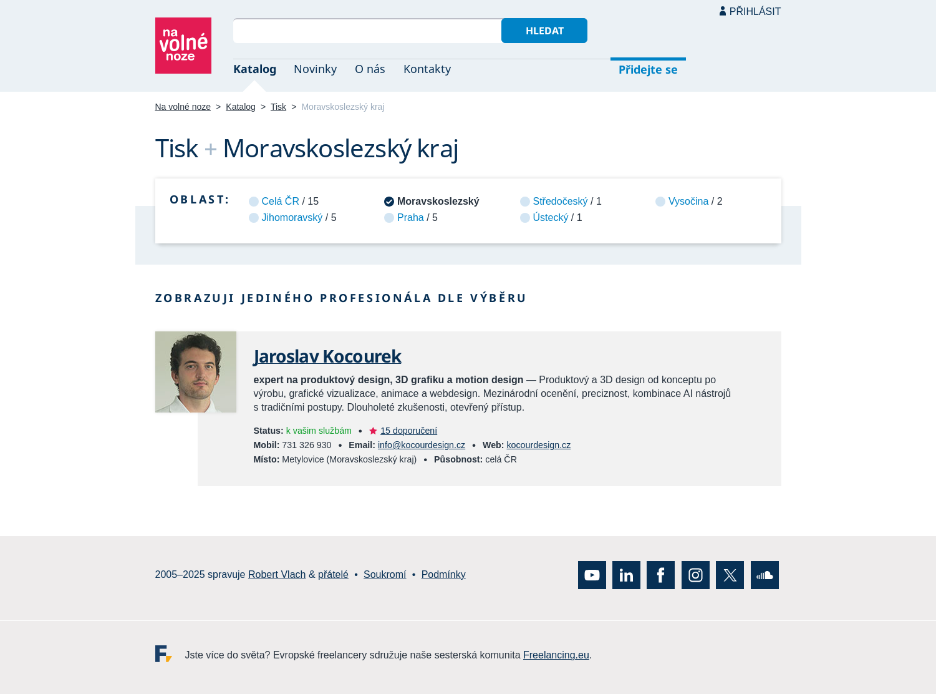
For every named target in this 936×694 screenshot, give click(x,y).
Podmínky (444, 574)
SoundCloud (765, 575)
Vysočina (688, 201)
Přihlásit (755, 11)
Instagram (696, 575)
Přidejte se (648, 69)
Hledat (545, 30)
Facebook (661, 575)
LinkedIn (626, 575)
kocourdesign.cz (538, 445)
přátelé (333, 574)
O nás (370, 68)
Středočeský (560, 201)
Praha (410, 217)
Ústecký (551, 217)
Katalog (254, 68)
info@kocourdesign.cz (421, 445)
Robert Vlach (277, 574)
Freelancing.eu (170, 653)
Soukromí (385, 574)
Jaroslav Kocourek (328, 356)
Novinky (315, 68)
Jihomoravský (292, 217)
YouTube (592, 575)
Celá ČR (280, 201)
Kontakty (427, 68)
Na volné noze (183, 107)
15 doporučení (408, 431)
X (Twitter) (730, 575)
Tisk (278, 107)
